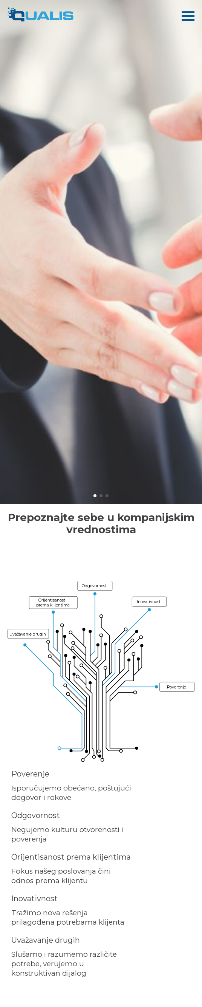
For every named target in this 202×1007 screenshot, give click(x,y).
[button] (94, 495)
